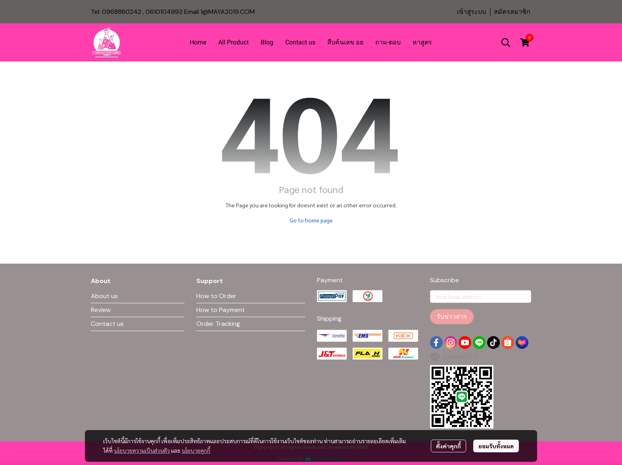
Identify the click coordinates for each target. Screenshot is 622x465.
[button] (506, 42)
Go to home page (311, 220)
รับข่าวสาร (452, 316)
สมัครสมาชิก (512, 11)
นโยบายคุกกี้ (196, 450)
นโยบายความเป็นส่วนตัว (142, 450)
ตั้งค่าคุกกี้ (448, 446)
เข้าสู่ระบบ (471, 11)
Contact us (107, 324)
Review (101, 310)
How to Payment (220, 310)
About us (104, 296)
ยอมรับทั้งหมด (496, 446)
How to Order (216, 296)
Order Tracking (218, 324)
